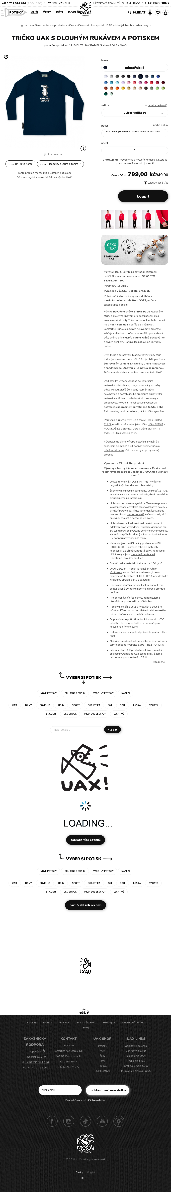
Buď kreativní (102, 1073)
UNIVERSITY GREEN (139, 96)
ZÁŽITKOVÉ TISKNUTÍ (106, 3)
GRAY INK (152, 76)
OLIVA (119, 96)
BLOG (136, 3)
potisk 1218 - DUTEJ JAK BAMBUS (116, 25)
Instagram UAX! (68, 1123)
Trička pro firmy (136, 1063)
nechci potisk (160, 127)
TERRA (126, 89)
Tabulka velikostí (157, 108)
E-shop (47, 1025)
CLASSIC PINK (152, 83)
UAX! (79, 1162)
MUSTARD (152, 89)
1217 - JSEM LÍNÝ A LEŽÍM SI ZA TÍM (60, 164)
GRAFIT (126, 76)
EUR (67, 3)
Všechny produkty (54, 25)
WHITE (106, 76)
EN (55, 3)
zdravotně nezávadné (143, 557)
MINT (145, 96)
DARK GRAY (119, 76)
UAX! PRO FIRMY (157, 3)
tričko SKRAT (155, 427)
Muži (34, 12)
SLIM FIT (152, 431)
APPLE (126, 96)
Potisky (17, 12)
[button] (164, 223)
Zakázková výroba (132, 1025)
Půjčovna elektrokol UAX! (136, 1073)
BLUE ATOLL (119, 83)
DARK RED (119, 89)
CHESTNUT (113, 96)
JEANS (139, 76)
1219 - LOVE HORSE (20, 164)
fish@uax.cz (39, 1059)
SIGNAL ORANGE (139, 89)
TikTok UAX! (85, 1123)
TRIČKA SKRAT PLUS (85, 25)
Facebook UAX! (52, 1123)
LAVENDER (132, 83)
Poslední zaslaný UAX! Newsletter (85, 1102)
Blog (85, 1030)
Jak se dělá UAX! (86, 1025)
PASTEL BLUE (126, 83)
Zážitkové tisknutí (136, 1053)
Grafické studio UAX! (136, 1068)
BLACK (132, 76)
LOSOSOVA (145, 83)
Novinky (64, 1025)
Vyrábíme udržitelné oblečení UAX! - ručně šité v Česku (22, 25)
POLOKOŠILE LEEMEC (117, 431)
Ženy (47, 12)
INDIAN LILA (158, 83)
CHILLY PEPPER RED (113, 89)
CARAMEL (158, 89)
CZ (49, 3)
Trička (70, 25)
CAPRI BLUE (113, 83)
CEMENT (113, 76)
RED (106, 89)
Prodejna (109, 1025)
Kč (60, 3)
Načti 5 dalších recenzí (85, 907)
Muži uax (36, 25)
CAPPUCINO (106, 96)
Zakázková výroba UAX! (58, 177)
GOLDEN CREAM (145, 89)
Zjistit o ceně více (156, 185)
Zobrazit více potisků (86, 842)
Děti (59, 12)
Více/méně (159, 664)
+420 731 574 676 (14, 3)
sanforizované (135, 517)
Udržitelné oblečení (136, 1048)
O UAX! (126, 3)
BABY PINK (139, 83)
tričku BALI (110, 435)
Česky (79, 1175)
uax (27, 25)
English (91, 1175)
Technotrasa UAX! (119, 1123)
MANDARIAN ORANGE (132, 89)
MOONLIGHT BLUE (158, 76)
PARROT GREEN (132, 96)
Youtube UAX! (102, 1123)
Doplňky (75, 12)
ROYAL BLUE (106, 83)
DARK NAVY (142, 25)
